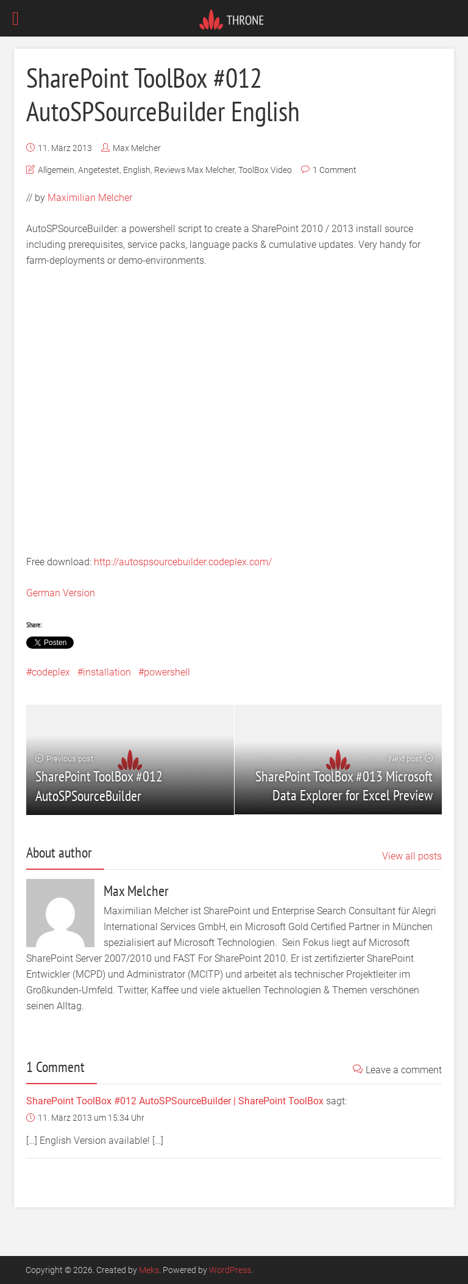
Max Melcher (137, 148)
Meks (149, 1270)
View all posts (412, 856)
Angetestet (98, 170)
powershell (167, 672)
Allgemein (56, 170)
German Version (60, 593)
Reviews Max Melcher (194, 170)
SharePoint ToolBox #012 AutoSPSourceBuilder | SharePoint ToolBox (175, 1101)
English (137, 170)
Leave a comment (397, 1070)
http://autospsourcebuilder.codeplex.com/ (183, 562)
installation (107, 672)
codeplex (51, 672)
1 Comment (334, 170)
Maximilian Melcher (90, 197)
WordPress (230, 1270)
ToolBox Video (265, 170)
